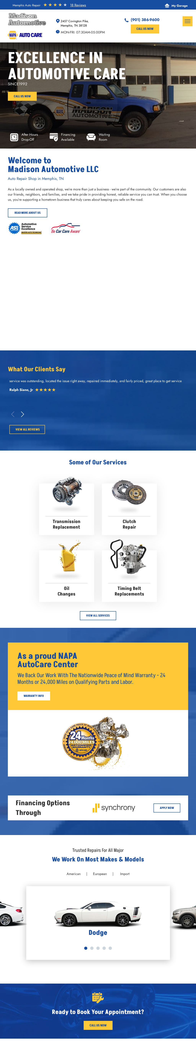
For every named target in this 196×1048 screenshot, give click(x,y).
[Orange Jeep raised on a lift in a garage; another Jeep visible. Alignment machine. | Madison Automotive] (53, 311)
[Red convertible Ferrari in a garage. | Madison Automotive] (143, 264)
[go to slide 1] (85, 948)
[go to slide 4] (104, 948)
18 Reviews (78, 5)
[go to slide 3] (98, 948)
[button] (22, 414)
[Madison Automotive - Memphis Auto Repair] (143, 311)
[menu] (188, 21)
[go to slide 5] (110, 948)
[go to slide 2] (91, 948)
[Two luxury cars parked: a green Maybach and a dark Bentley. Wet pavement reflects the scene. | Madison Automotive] (53, 264)
